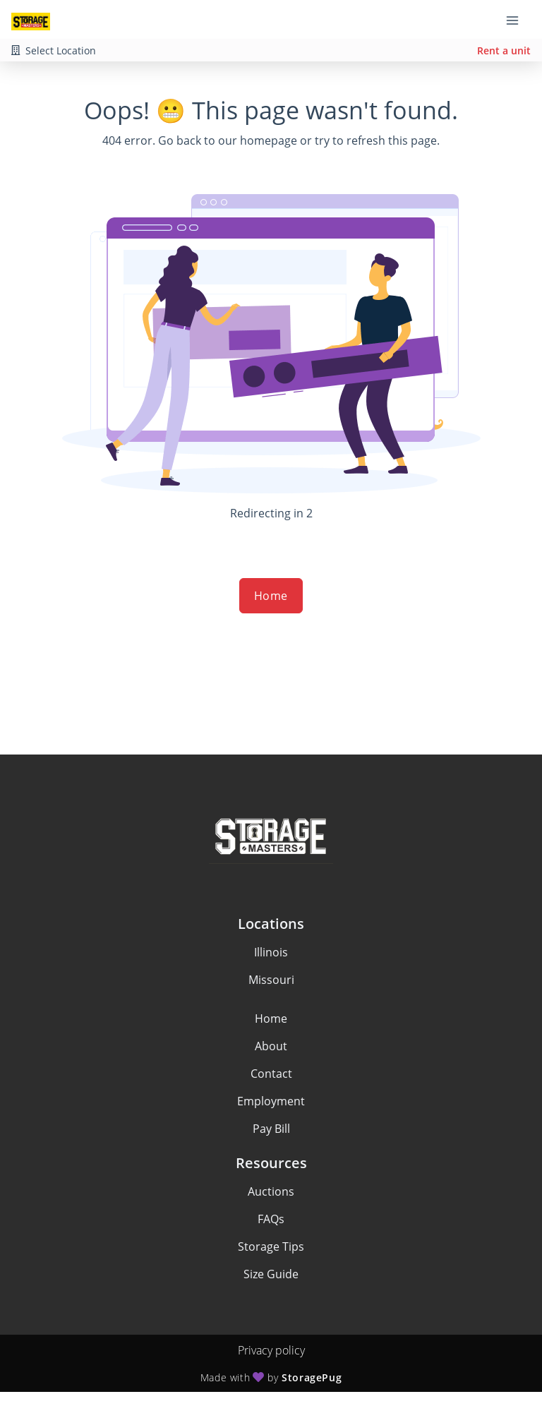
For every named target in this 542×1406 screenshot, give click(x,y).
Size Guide (271, 1274)
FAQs (271, 1219)
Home (271, 595)
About (271, 1046)
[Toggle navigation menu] (518, 19)
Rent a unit (504, 50)
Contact (271, 1073)
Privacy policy (271, 1350)
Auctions (271, 1191)
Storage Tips (271, 1246)
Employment (271, 1101)
